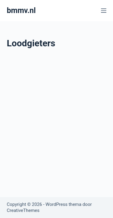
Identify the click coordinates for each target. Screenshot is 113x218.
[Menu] (103, 10)
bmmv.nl (21, 10)
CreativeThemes (23, 210)
